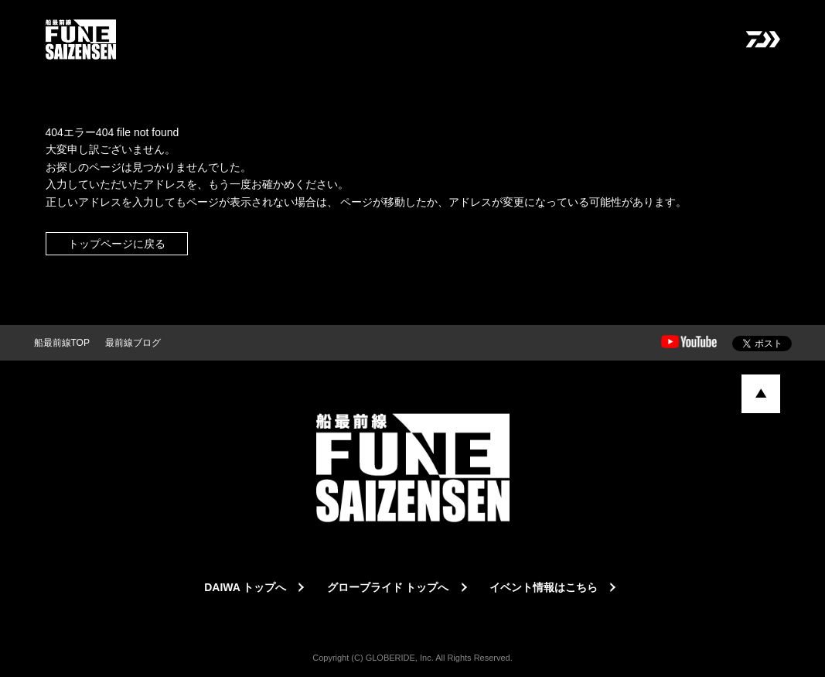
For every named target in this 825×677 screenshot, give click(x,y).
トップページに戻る (116, 244)
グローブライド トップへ (388, 587)
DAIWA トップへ (245, 587)
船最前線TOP (62, 342)
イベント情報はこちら (543, 587)
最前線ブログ (133, 342)
